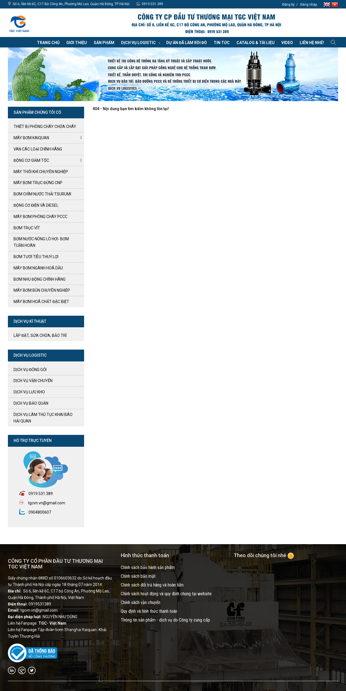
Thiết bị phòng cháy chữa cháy (45, 126)
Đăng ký (288, 4)
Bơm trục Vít (27, 228)
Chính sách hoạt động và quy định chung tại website (166, 593)
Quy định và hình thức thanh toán (149, 611)
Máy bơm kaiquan (31, 138)
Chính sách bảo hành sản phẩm (148, 567)
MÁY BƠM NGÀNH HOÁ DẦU (38, 268)
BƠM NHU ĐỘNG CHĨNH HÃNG (39, 279)
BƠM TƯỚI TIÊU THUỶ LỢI (36, 256)
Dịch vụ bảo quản (31, 403)
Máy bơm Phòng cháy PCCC (40, 216)
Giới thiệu (76, 42)
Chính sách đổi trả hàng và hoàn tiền (152, 585)
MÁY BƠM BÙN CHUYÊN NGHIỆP (42, 290)
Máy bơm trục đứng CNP (38, 182)
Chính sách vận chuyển (140, 602)
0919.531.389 (152, 4)
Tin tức (222, 42)
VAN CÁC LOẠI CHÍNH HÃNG (38, 149)
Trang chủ (48, 42)
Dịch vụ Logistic (138, 42)
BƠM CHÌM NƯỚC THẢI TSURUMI (42, 194)
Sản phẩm (104, 42)
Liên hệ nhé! (312, 42)
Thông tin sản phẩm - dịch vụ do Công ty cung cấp (165, 620)
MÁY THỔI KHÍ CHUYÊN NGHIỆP (41, 171)
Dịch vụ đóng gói (30, 369)
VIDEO (287, 42)
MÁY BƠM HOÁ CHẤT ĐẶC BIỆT (41, 301)
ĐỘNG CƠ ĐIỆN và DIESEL (36, 205)
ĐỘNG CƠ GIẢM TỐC (31, 160)
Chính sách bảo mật (138, 576)
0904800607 (40, 512)
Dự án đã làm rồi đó (186, 42)
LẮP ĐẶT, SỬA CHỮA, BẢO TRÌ (40, 335)
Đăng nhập (308, 4)
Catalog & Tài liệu (255, 42)
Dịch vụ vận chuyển (33, 380)
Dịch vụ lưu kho (29, 392)
